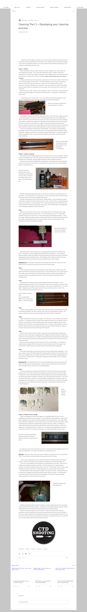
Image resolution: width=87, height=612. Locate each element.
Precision (33, 549)
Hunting (27, 549)
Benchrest (22, 549)
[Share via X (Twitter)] (22, 553)
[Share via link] (29, 553)
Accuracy (39, 549)
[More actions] (67, 20)
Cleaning (45, 549)
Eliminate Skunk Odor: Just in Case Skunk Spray (21, 581)
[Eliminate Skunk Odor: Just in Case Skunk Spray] (21, 573)
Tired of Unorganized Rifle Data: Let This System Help (65, 581)
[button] (73, 11)
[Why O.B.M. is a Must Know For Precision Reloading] (43, 573)
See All (73, 565)
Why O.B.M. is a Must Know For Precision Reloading (43, 581)
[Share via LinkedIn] (26, 553)
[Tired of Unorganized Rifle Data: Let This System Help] (65, 573)
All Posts (13, 11)
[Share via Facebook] (19, 553)
